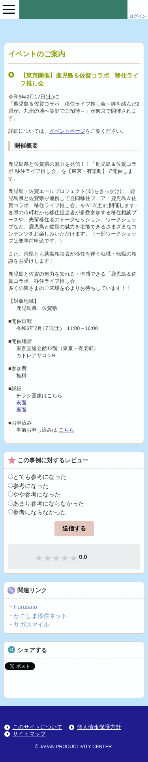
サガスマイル (31, 624)
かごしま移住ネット (40, 615)
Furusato (25, 606)
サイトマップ (29, 734)
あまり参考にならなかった (46, 503)
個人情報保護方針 (99, 727)
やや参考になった (34, 494)
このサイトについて (37, 727)
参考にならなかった (37, 512)
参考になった (28, 485)
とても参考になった (37, 476)
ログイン (137, 16)
